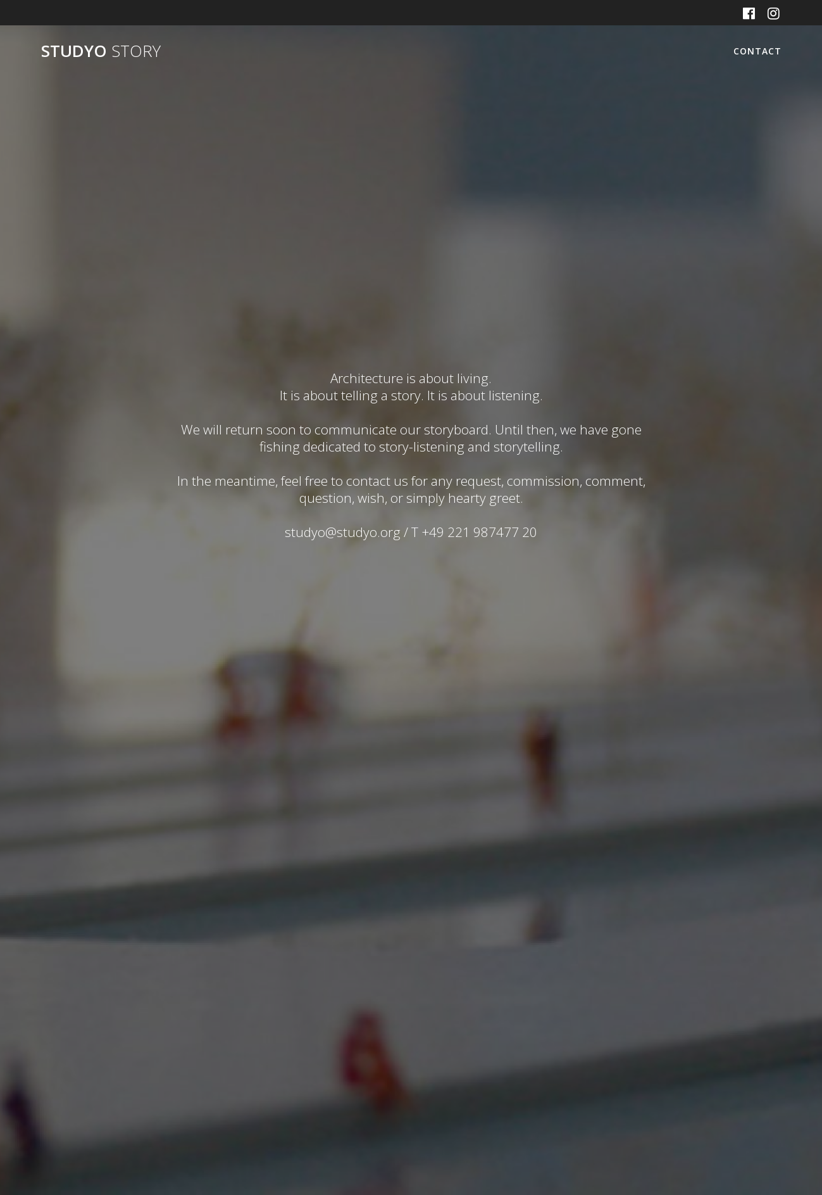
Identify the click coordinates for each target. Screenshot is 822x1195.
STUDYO (101, 51)
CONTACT (757, 51)
